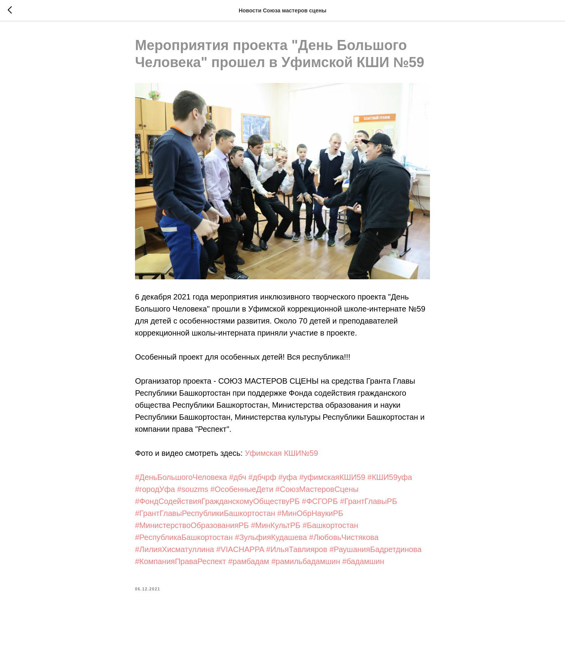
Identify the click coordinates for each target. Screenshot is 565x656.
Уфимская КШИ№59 (281, 453)
